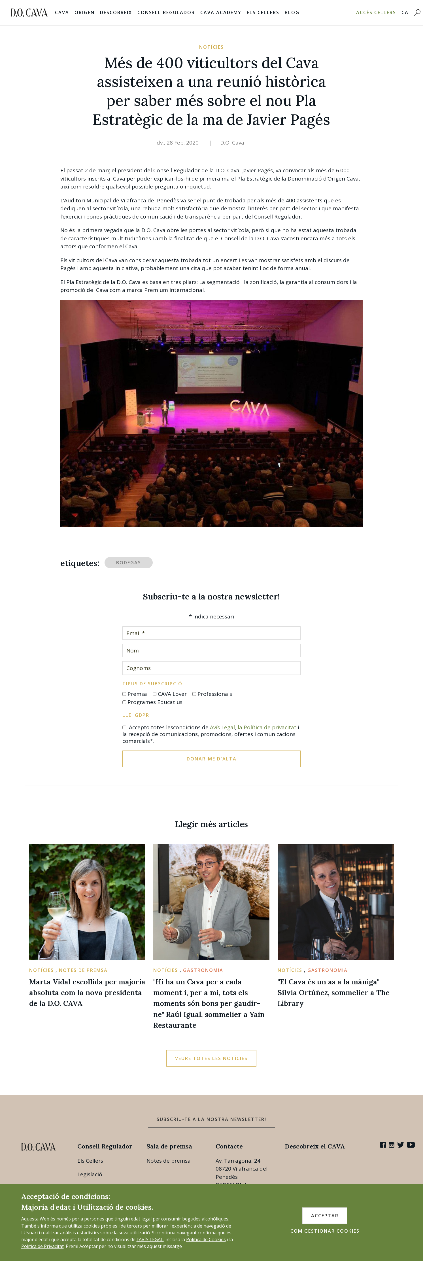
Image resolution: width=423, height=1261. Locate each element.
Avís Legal (222, 727)
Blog (292, 12)
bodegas (128, 562)
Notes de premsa (168, 1160)
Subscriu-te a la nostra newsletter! (211, 1119)
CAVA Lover (172, 694)
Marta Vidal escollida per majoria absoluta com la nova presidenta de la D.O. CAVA (87, 992)
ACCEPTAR (325, 1216)
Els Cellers (263, 12)
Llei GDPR (135, 715)
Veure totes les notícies (211, 1058)
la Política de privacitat (267, 727)
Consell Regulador (166, 12)
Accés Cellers (376, 12)
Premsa (137, 694)
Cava (62, 12)
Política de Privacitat (42, 1246)
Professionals (214, 694)
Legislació (89, 1174)
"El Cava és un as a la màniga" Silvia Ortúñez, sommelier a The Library (334, 992)
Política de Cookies (206, 1239)
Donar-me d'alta (212, 759)
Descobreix (116, 12)
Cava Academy (220, 12)
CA (405, 12)
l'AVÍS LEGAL (150, 1239)
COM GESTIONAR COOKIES (325, 1231)
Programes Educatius (154, 702)
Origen (85, 12)
